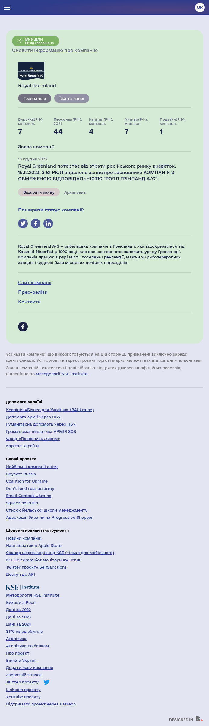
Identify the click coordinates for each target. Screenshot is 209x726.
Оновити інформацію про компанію (55, 50)
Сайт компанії (34, 282)
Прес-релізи (33, 292)
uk (200, 7)
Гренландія (34, 98)
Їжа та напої (71, 98)
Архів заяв (75, 192)
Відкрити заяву (39, 192)
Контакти (29, 301)
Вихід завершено (39, 41)
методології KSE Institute (61, 374)
